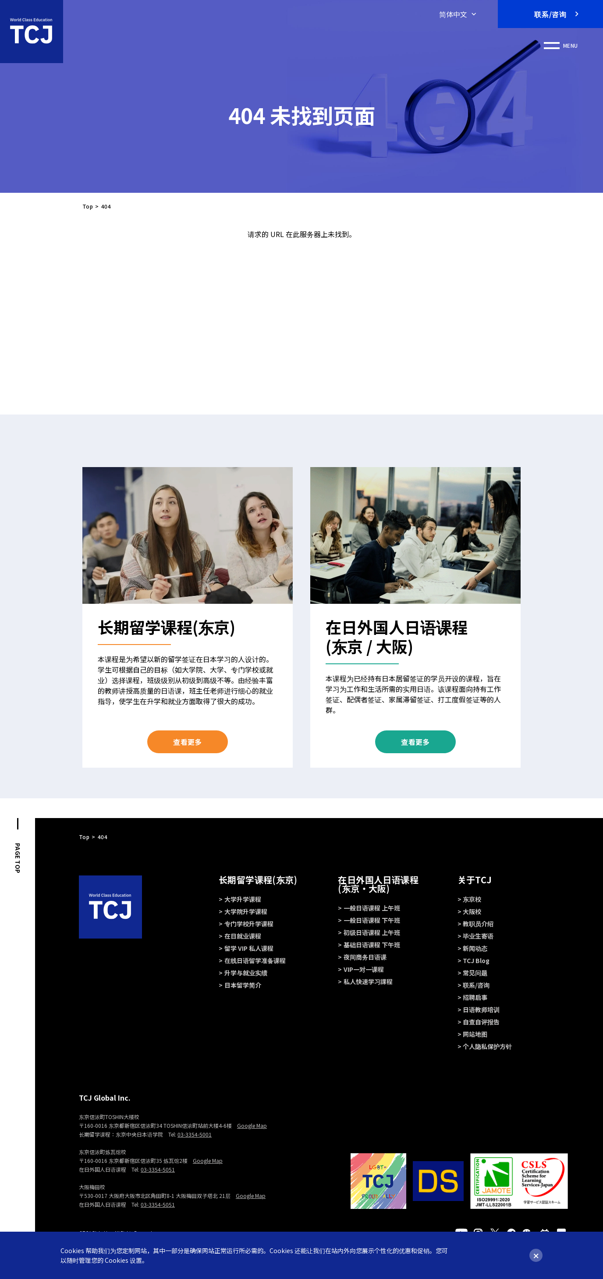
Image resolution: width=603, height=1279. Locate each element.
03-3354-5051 (158, 1169)
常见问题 (475, 972)
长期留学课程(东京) (258, 879)
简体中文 (453, 14)
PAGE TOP (18, 858)
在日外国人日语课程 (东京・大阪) (378, 884)
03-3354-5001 (194, 1134)
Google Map (252, 1125)
